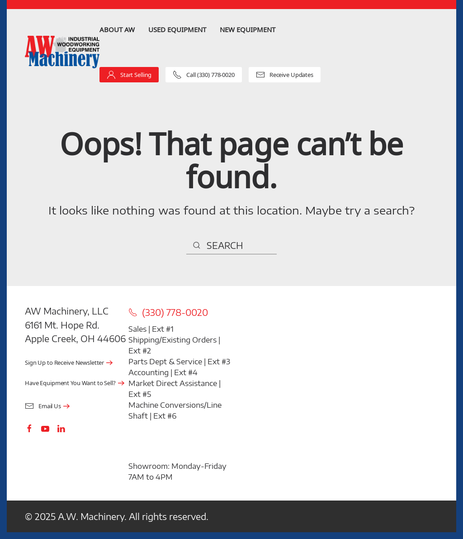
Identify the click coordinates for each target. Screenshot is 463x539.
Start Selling (129, 74)
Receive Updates (284, 74)
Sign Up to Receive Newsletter (64, 362)
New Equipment (247, 29)
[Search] (231, 245)
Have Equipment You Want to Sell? (70, 383)
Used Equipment (177, 29)
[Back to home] (62, 52)
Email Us (43, 406)
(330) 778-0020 (168, 312)
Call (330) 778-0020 (204, 74)
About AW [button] (117, 29)
